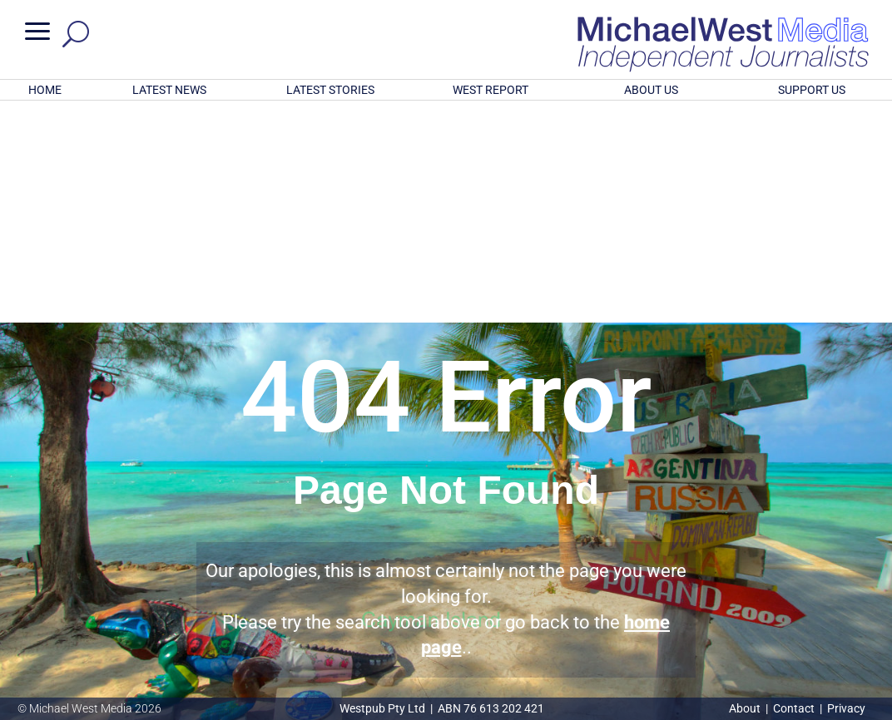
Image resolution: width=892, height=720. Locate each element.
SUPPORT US (811, 89)
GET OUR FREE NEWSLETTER (446, 598)
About (746, 708)
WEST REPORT (490, 89)
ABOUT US (651, 89)
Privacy (846, 708)
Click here (514, 626)
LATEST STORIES (330, 89)
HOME (45, 89)
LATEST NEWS (169, 89)
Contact (794, 708)
